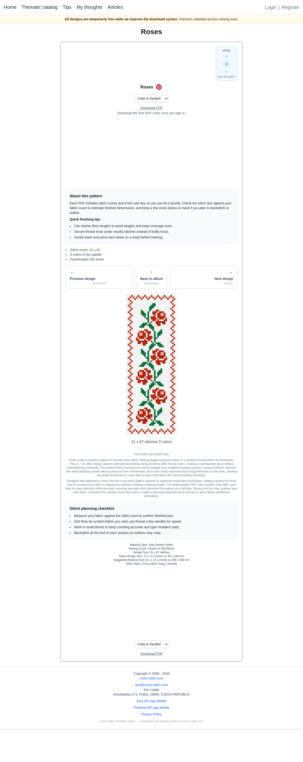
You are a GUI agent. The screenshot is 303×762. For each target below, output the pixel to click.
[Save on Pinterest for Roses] (159, 87)
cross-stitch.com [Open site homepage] (151, 678)
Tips (67, 7)
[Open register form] (151, 108)
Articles (115, 7)
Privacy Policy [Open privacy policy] (151, 714)
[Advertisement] (151, 152)
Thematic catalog (40, 7)
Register (290, 7)
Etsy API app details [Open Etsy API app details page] (151, 701)
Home (10, 7)
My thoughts (89, 7)
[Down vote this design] (226, 72)
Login (270, 7)
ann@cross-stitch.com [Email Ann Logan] (151, 685)
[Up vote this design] (226, 56)
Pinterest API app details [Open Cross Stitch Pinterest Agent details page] (152, 707)
